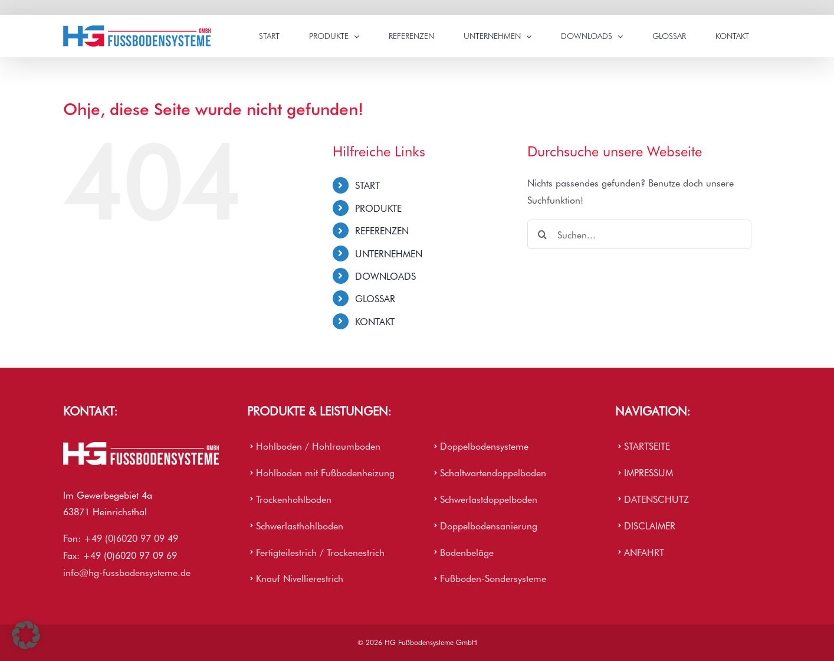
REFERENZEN (382, 230)
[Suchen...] (639, 234)
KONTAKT (375, 321)
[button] (26, 635)
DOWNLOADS (385, 275)
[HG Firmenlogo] (141, 446)
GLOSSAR (375, 298)
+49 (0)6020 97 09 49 (131, 537)
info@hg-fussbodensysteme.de (127, 571)
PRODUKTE (378, 207)
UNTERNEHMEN (388, 253)
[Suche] (542, 234)
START (367, 184)
